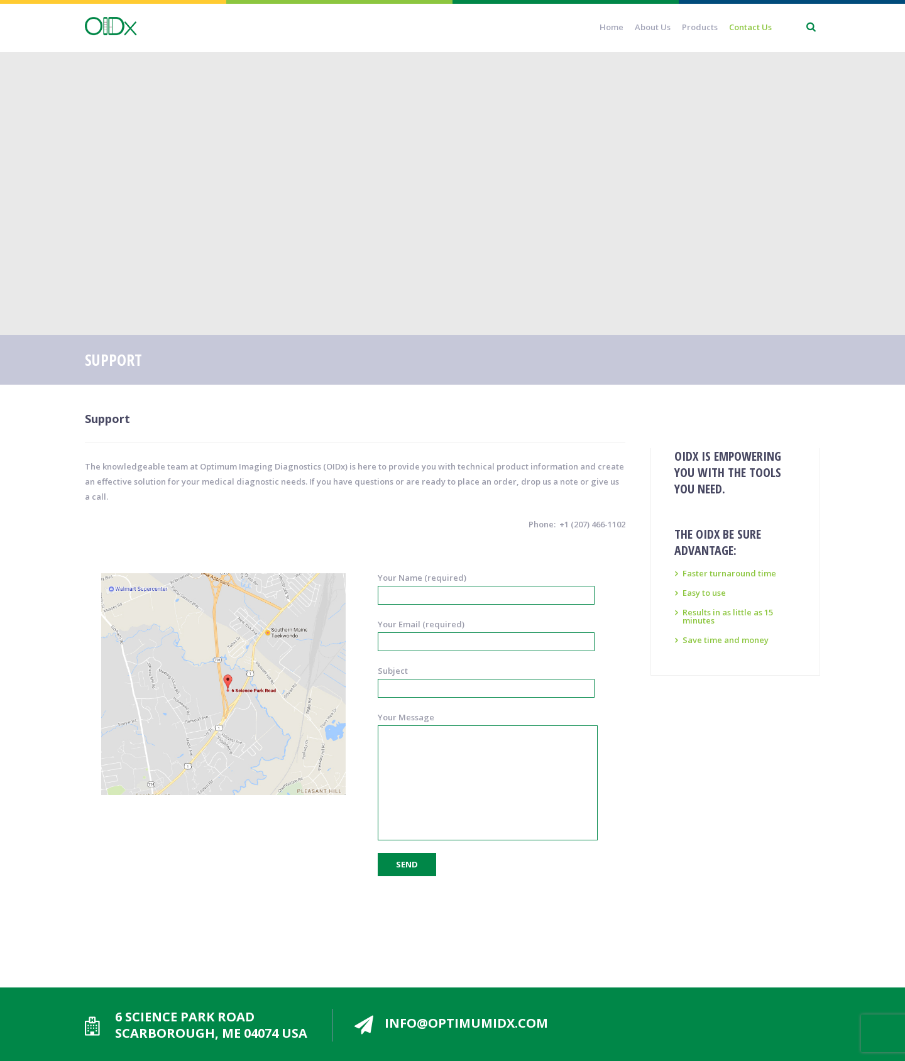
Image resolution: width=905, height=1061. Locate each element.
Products (700, 27)
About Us (653, 27)
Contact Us (750, 27)
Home (611, 27)
